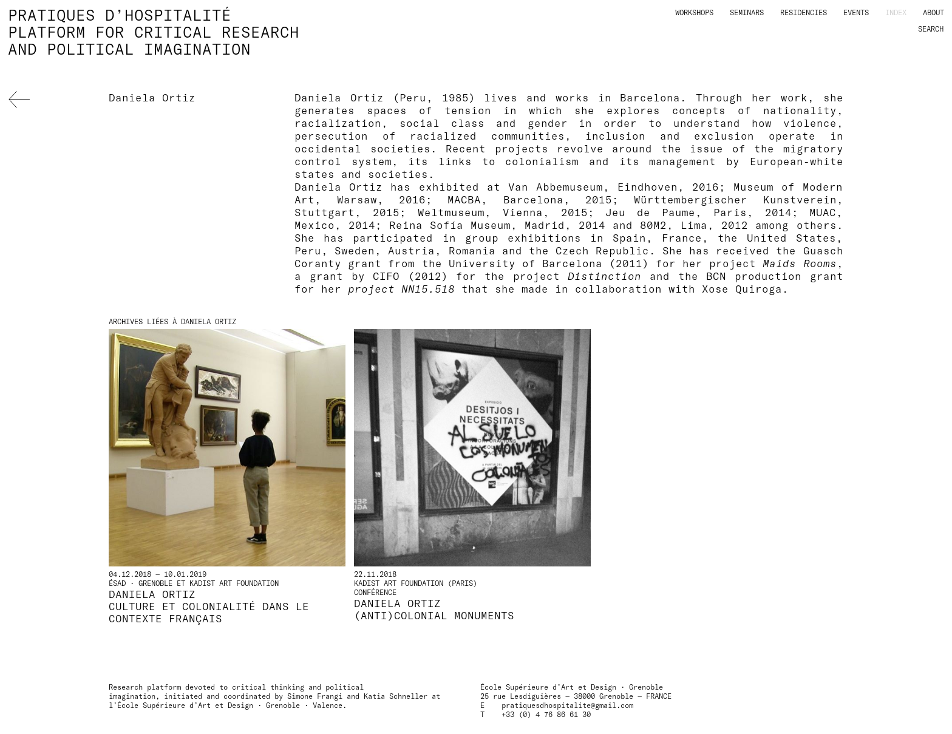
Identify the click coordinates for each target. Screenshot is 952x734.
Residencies (803, 12)
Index (895, 12)
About (933, 12)
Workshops (694, 12)
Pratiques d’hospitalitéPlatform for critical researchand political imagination (153, 31)
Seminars (747, 12)
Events (856, 12)
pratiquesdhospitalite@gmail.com (567, 705)
